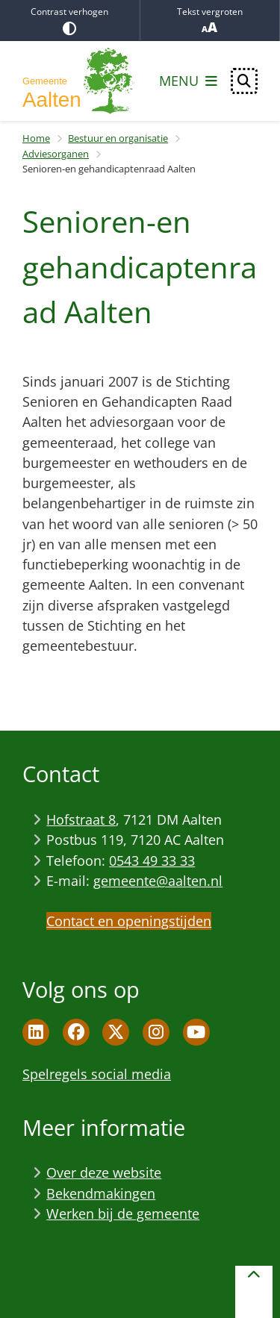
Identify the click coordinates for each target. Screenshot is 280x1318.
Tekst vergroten (210, 20)
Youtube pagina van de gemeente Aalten (196, 1032)
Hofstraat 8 (81, 819)
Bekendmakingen (100, 1193)
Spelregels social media (96, 1074)
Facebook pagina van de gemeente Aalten (76, 1032)
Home (36, 138)
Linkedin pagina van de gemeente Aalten (35, 1032)
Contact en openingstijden (128, 921)
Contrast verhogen (70, 20)
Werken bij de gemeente (122, 1213)
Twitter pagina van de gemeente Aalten (115, 1032)
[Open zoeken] (244, 81)
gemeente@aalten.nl (158, 881)
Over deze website (103, 1172)
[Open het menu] (188, 80)
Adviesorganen (55, 153)
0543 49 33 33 (152, 860)
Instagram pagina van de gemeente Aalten (156, 1032)
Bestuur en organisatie (118, 138)
